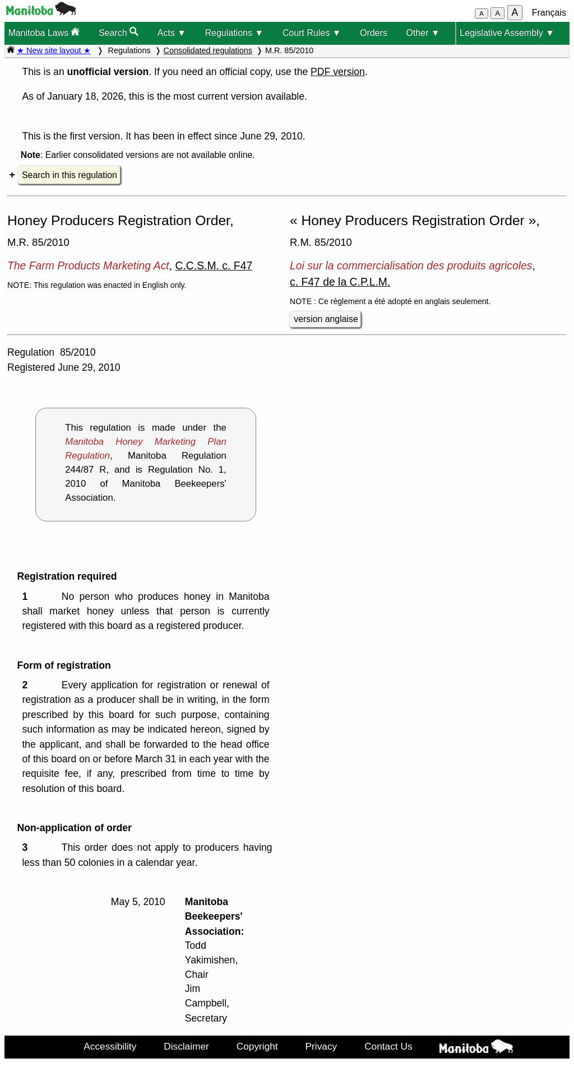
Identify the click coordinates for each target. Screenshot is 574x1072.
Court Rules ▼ (312, 33)
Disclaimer (186, 1046)
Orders (373, 33)
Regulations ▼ (234, 33)
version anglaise (326, 319)
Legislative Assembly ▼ (507, 33)
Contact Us (388, 1046)
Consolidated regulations (208, 50)
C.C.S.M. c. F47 (213, 265)
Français (549, 12)
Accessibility (110, 1046)
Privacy (321, 1046)
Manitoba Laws (44, 32)
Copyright (257, 1046)
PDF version (338, 71)
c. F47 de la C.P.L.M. (340, 282)
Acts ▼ (172, 33)
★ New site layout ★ (54, 50)
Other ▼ (422, 33)
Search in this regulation (69, 175)
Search (118, 32)
